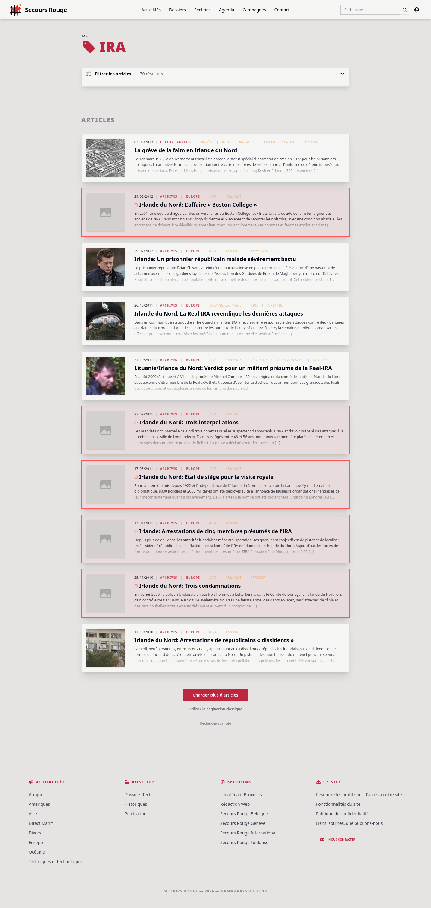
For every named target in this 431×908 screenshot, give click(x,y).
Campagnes (254, 10)
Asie (33, 813)
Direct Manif (41, 823)
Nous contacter (337, 839)
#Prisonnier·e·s (264, 251)
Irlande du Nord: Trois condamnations (190, 585)
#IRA (226, 142)
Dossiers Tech (138, 794)
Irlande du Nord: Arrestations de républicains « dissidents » (214, 640)
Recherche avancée (215, 723)
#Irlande (247, 142)
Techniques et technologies (55, 861)
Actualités (151, 10)
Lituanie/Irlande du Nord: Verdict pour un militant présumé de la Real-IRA (233, 367)
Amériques (39, 804)
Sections (202, 10)
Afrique (36, 794)
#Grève (207, 142)
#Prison (311, 142)
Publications (136, 813)
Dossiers (177, 10)
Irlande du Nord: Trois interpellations (189, 422)
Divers (35, 833)
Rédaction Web (235, 804)
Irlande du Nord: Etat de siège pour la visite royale (206, 476)
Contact (282, 10)
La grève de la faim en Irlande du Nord (185, 150)
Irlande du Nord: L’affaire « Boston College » (198, 204)
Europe (193, 196)
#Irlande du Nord (279, 142)
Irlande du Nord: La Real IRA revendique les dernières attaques (218, 313)
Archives (168, 196)
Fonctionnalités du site (338, 804)
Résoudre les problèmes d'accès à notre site (359, 794)
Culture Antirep (176, 142)
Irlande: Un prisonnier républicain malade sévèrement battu (215, 259)
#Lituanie (259, 360)
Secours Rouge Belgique (244, 813)
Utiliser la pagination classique (215, 709)
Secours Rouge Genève (242, 823)
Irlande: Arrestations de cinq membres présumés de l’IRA (215, 531)
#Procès (320, 360)
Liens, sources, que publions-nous (349, 823)
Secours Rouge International (248, 833)
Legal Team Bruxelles (241, 794)
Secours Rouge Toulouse (244, 842)
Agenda (226, 10)
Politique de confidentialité (342, 813)
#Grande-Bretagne (225, 305)
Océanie (37, 852)
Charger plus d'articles (216, 695)
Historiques (136, 804)
